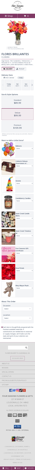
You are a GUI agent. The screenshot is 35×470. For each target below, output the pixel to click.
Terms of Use (17, 462)
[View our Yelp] (24, 391)
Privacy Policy (9, 459)
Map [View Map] (17, 468)
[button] (17, 427)
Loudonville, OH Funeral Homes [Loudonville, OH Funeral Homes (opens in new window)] (17, 446)
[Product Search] (18, 348)
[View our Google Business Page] (14, 391)
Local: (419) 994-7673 (17, 405)
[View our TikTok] (20, 391)
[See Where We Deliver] (17, 358)
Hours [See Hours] (29, 468)
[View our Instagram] (17, 391)
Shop (9, 15)
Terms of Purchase (23, 459)
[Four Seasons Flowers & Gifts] (17, 11)
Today (21, 78)
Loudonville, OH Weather (13, 453)
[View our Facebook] (10, 391)
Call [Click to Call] (6, 468)
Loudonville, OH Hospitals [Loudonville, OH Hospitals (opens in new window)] (17, 450)
